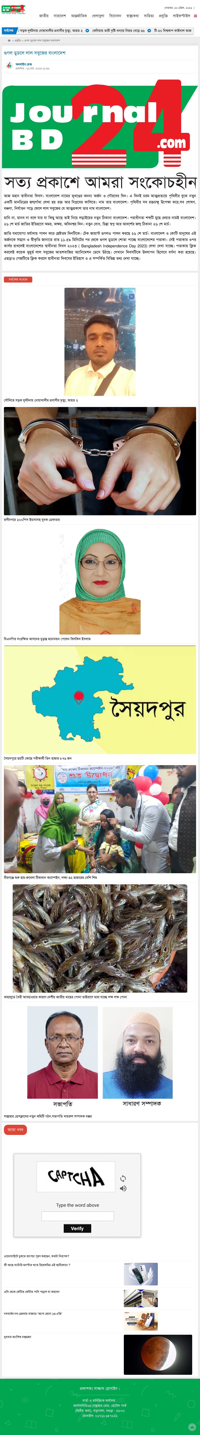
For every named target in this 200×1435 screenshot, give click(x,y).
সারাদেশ (60, 15)
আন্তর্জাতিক (79, 15)
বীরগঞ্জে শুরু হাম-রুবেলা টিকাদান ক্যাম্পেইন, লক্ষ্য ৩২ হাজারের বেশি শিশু (50, 878)
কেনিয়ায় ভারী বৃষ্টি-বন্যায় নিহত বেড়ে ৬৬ (122, 31)
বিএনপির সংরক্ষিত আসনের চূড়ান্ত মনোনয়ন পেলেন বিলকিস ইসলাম (47, 639)
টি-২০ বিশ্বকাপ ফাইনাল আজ (176, 31)
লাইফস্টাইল (181, 15)
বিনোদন (115, 15)
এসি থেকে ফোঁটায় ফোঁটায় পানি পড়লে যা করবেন (32, 1292)
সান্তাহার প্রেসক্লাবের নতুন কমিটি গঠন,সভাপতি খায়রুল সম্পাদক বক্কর (48, 1116)
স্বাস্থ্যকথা (132, 15)
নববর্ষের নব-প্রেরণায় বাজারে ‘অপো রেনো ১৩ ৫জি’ (33, 1314)
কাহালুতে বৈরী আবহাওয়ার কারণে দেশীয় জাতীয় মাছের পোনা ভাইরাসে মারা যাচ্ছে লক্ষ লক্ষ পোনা (65, 997)
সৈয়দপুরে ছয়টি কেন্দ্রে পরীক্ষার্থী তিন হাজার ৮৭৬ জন (38, 758)
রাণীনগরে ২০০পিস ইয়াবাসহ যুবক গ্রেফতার (32, 520)
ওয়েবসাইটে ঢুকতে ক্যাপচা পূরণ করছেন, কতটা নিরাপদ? (36, 1256)
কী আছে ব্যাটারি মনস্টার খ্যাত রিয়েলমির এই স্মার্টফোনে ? (37, 1265)
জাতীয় (44, 15)
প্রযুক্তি (163, 15)
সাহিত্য (149, 15)
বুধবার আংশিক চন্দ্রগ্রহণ (17, 1337)
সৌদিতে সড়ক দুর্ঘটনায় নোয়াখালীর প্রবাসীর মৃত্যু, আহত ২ (49, 31)
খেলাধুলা (98, 15)
